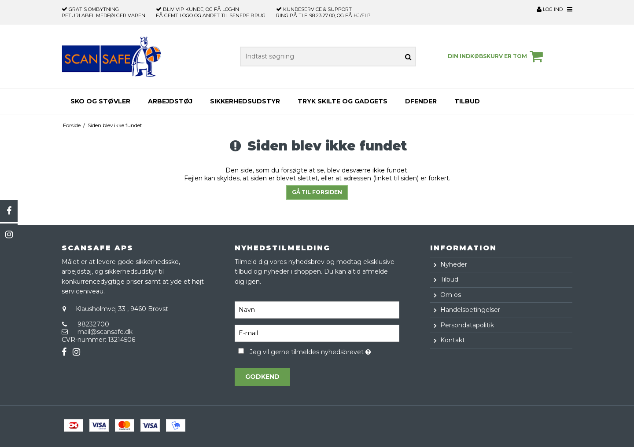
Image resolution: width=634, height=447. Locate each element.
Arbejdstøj (170, 101)
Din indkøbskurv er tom (497, 56)
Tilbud (467, 101)
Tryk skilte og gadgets (342, 101)
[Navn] (317, 309)
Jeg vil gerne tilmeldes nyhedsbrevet (324, 350)
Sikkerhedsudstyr (245, 101)
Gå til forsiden (317, 192)
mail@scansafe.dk (105, 332)
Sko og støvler (100, 101)
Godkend (262, 377)
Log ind (550, 9)
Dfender (421, 101)
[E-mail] (317, 333)
